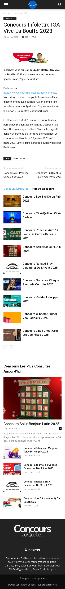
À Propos (24, 578)
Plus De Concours (43, 188)
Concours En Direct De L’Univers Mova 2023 (49, 174)
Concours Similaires (15, 188)
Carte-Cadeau (19, 158)
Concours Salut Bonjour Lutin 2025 (31, 424)
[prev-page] (5, 347)
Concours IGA (20, 13)
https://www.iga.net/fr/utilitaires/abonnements (29, 92)
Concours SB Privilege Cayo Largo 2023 (16, 174)
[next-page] (11, 347)
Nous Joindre (38, 578)
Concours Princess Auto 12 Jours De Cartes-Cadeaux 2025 (41, 234)
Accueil (6, 13)
